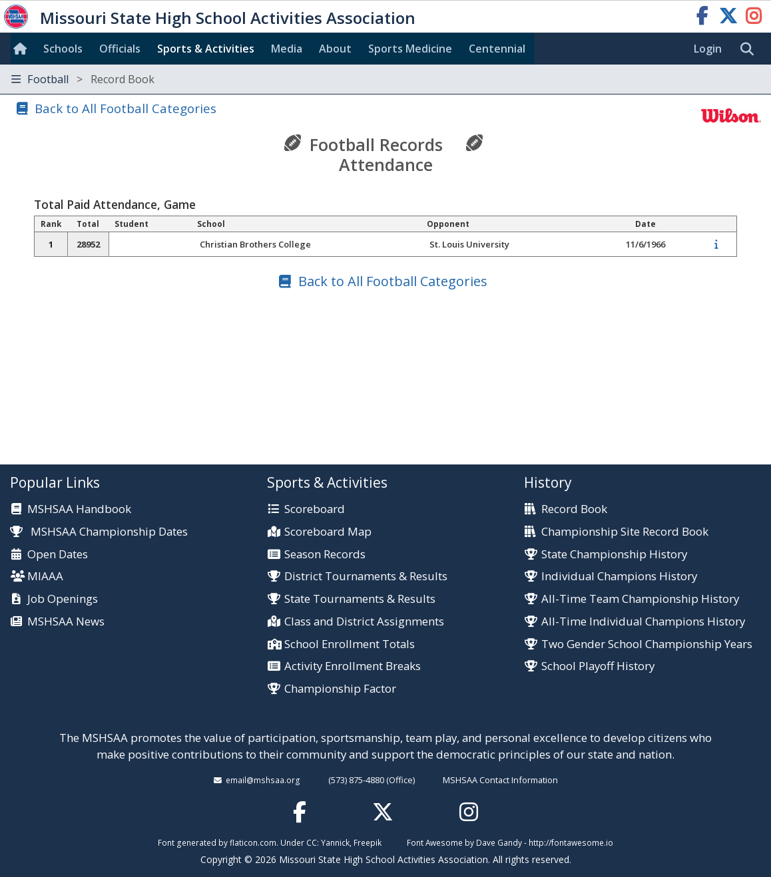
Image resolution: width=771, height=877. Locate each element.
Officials (119, 48)
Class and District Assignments (364, 621)
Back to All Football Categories (125, 108)
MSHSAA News (66, 621)
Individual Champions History (619, 576)
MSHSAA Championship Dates (99, 531)
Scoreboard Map (328, 532)
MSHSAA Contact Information (500, 780)
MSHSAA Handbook (79, 509)
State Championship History (614, 554)
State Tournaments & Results (359, 599)
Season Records (325, 554)
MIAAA (45, 576)
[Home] (23, 49)
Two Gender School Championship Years (646, 644)
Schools (63, 48)
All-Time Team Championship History (640, 599)
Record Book (574, 509)
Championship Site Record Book (624, 532)
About (335, 48)
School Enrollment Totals (349, 644)
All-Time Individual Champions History (643, 621)
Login (708, 48)
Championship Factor (340, 689)
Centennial (497, 48)
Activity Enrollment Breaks (352, 666)
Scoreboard (314, 509)
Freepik (368, 842)
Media (286, 48)
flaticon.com (253, 842)
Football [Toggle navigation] (82, 79)
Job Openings (62, 599)
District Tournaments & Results (365, 576)
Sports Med (410, 48)
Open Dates (57, 554)
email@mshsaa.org (263, 780)
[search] (750, 49)
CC (311, 842)
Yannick (335, 842)
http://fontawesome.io (571, 842)
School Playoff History (597, 666)
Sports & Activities (205, 48)
